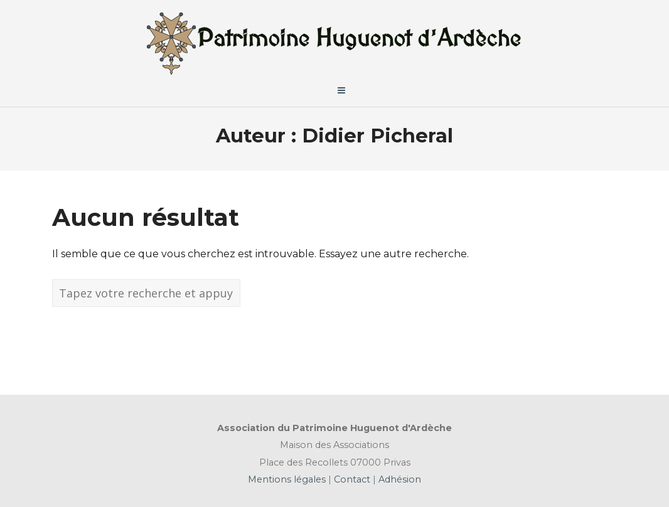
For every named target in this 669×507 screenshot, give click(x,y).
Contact (350, 479)
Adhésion (398, 479)
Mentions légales (288, 479)
